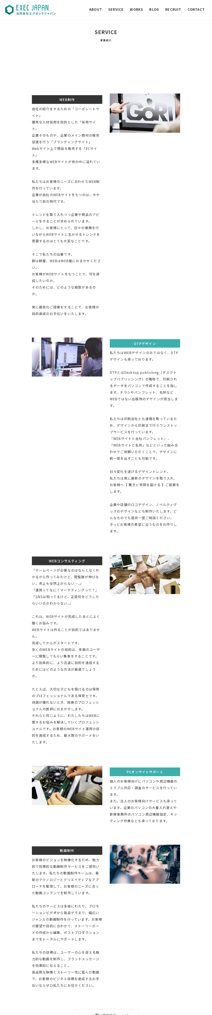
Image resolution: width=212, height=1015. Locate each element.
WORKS (136, 9)
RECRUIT (173, 9)
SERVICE (116, 9)
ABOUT (95, 9)
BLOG (154, 9)
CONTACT (196, 9)
